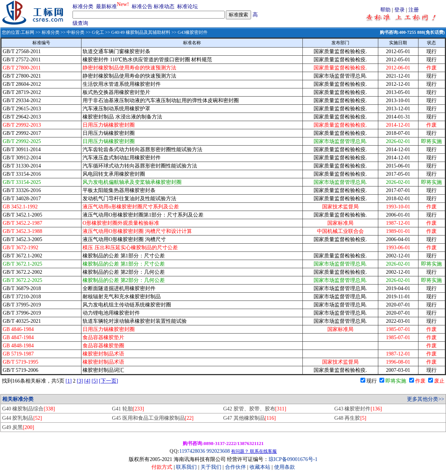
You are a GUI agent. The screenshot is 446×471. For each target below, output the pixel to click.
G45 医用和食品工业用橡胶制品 (152, 418)
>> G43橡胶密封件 (189, 32)
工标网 (27, 32)
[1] (68, 381)
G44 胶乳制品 (22, 418)
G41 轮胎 (128, 409)
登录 (399, 10)
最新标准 (106, 6)
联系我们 (186, 467)
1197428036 (192, 451)
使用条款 (284, 467)
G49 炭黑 (18, 427)
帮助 (385, 10)
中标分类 (75, 32)
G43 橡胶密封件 (358, 409)
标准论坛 (187, 6)
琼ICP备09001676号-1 (293, 459)
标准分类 (83, 6)
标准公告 (142, 6)
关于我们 (211, 467)
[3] (80, 381)
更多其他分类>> (425, 399)
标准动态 (164, 6)
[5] (94, 381)
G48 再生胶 (350, 418)
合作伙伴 (235, 467)
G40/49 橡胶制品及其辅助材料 (140, 32)
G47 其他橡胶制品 (249, 418)
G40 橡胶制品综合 (28, 409)
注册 (413, 10)
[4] (87, 381)
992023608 (218, 451)
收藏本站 (260, 467)
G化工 (98, 32)
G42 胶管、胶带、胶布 (254, 409)
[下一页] (108, 381)
